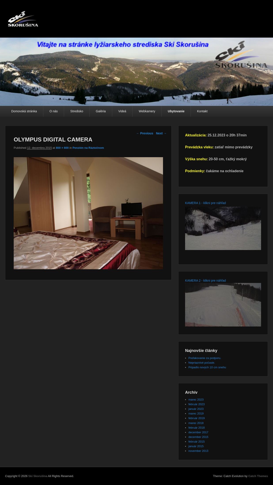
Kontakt (202, 111)
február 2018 (196, 427)
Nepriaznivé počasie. (201, 362)
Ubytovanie (176, 111)
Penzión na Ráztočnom (88, 147)
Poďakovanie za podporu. (204, 358)
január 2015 (196, 446)
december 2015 (198, 437)
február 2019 (196, 418)
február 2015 (196, 441)
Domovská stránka (24, 111)
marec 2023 (196, 399)
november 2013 (198, 451)
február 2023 (196, 404)
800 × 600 (62, 147)
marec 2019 (196, 413)
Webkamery (147, 111)
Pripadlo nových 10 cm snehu (207, 367)
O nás (53, 111)
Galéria (101, 111)
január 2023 (196, 409)
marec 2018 (196, 423)
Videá (122, 111)
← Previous (144, 133)
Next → (161, 133)
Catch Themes (258, 476)
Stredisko (76, 111)
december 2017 (198, 432)
